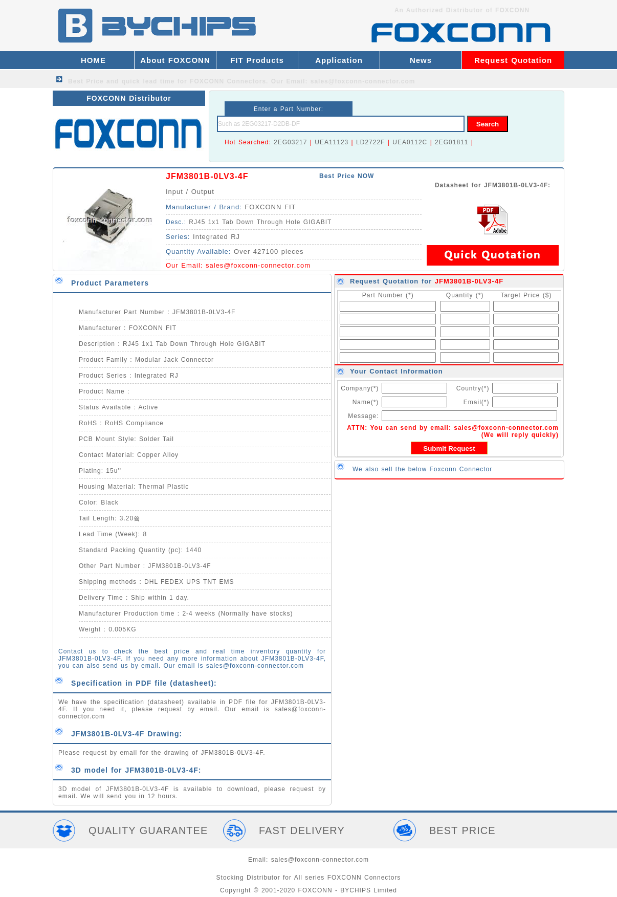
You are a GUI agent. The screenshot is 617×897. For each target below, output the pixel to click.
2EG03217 (290, 142)
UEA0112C (409, 142)
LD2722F (370, 142)
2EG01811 (451, 142)
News (421, 60)
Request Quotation (513, 60)
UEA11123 (331, 142)
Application (339, 60)
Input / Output (190, 191)
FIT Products (257, 60)
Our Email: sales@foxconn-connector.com (343, 81)
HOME (93, 60)
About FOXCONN (175, 60)
